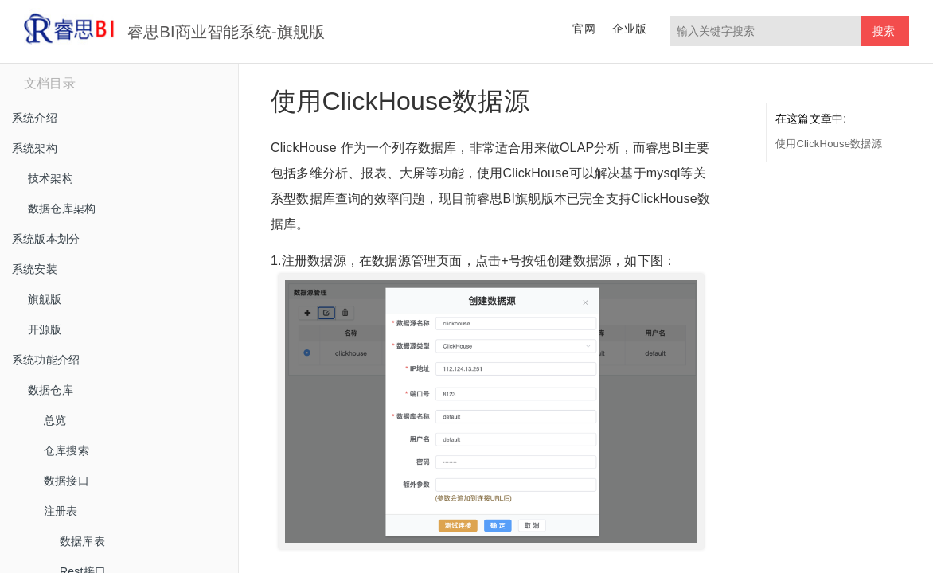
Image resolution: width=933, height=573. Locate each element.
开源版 (45, 329)
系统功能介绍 (46, 359)
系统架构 (34, 148)
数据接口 (66, 480)
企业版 (629, 28)
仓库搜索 (66, 450)
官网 (583, 28)
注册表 (61, 511)
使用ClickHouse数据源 (828, 144)
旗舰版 (45, 299)
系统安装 (34, 269)
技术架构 (50, 178)
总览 (55, 420)
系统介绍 (34, 117)
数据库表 (82, 541)
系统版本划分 (46, 238)
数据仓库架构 (62, 208)
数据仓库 (50, 390)
